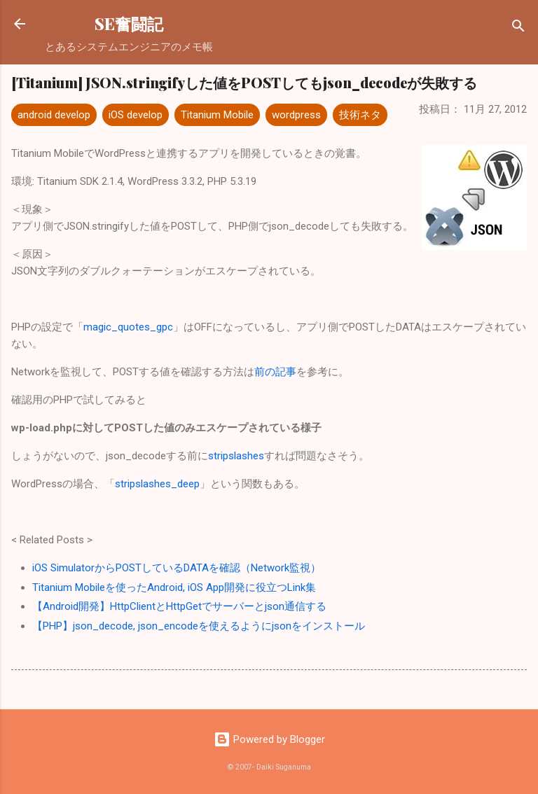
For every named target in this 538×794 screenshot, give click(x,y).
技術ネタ (360, 115)
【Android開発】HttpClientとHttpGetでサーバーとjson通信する (179, 606)
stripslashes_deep (157, 484)
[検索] (518, 28)
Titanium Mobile (217, 115)
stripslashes (236, 456)
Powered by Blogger (269, 739)
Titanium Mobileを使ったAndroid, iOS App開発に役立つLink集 (174, 587)
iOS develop (136, 115)
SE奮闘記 (129, 23)
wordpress (296, 115)
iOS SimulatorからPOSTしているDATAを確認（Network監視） (176, 568)
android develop (54, 115)
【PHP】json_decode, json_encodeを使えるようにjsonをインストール (198, 626)
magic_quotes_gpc (128, 327)
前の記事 (275, 371)
